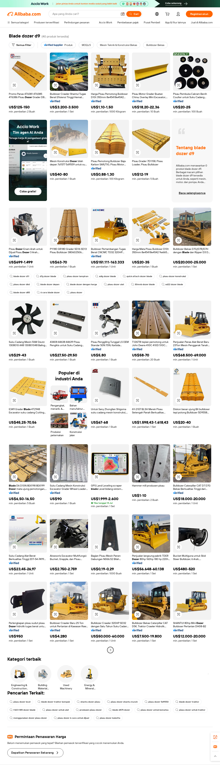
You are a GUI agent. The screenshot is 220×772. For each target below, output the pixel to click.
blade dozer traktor (187, 701)
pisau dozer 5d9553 (156, 701)
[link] (215, 737)
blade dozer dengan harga (81, 284)
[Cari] (133, 14)
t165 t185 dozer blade (22, 709)
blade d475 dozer (119, 709)
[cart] (168, 14)
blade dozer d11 (19, 276)
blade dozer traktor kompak (54, 701)
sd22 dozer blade (172, 284)
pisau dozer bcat (20, 701)
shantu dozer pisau (88, 701)
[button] (122, 14)
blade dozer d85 (20, 292)
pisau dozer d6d (20, 284)
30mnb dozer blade (143, 284)
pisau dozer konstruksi (172, 276)
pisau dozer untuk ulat (55, 709)
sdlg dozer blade (105, 276)
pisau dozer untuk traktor (190, 709)
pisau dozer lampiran (75, 276)
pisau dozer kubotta (108, 718)
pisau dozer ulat (114, 284)
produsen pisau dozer (89, 709)
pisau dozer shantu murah (122, 701)
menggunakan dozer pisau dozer (28, 718)
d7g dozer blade (46, 276)
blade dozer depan (48, 284)
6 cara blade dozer (48, 292)
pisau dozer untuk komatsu (152, 709)
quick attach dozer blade (137, 276)
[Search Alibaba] (85, 14)
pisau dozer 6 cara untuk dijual (71, 718)
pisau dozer (74, 292)
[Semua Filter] (21, 45)
